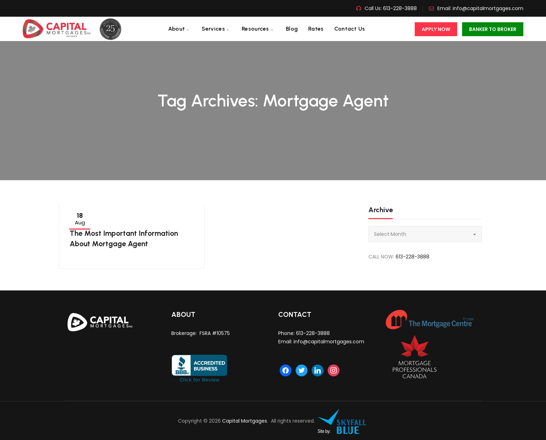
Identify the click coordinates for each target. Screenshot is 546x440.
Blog (292, 28)
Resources (255, 28)
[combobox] (425, 234)
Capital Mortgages (244, 420)
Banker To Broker (492, 29)
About (176, 28)
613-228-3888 (399, 8)
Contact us (349, 28)
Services (213, 28)
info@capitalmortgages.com (488, 8)
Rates (316, 28)
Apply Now (436, 29)
